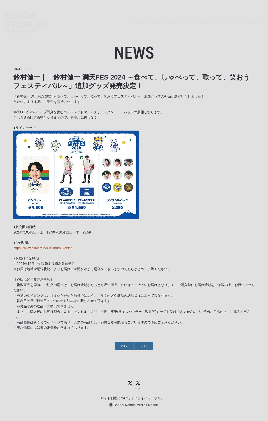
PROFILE (249, 15)
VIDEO (225, 15)
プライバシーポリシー (151, 400)
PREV (123, 347)
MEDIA (163, 15)
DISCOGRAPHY (195, 15)
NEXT (145, 347)
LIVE (143, 15)
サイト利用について (115, 400)
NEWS (125, 15)
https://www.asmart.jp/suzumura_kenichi (43, 248)
